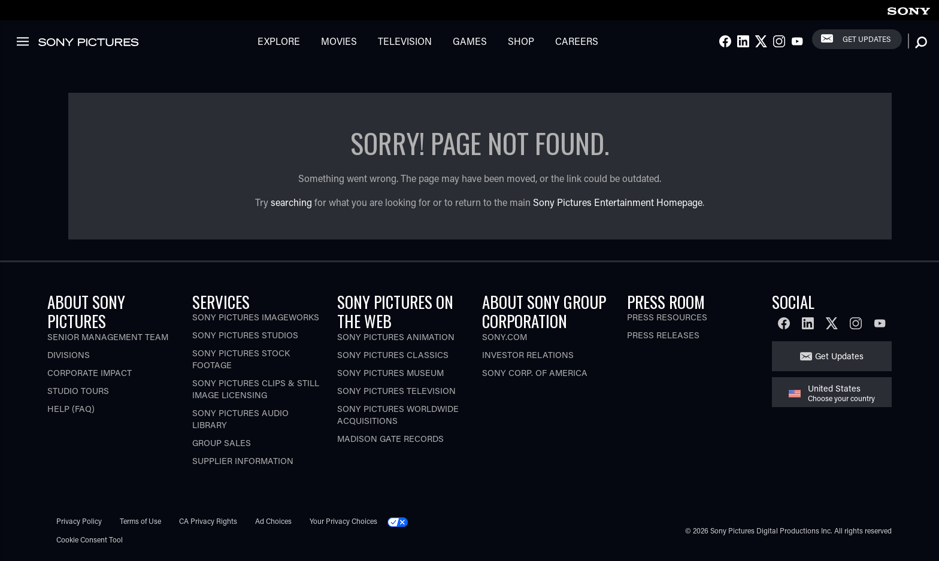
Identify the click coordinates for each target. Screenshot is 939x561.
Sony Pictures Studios (245, 335)
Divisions (68, 354)
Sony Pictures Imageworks (255, 317)
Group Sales (221, 442)
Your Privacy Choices (343, 521)
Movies (339, 41)
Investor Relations (528, 354)
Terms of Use (140, 521)
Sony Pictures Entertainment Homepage (617, 202)
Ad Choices (273, 521)
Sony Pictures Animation (396, 336)
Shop (521, 41)
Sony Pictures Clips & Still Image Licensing (255, 389)
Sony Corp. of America (534, 372)
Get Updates (866, 39)
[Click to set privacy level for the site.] (402, 521)
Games (470, 41)
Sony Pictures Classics (393, 354)
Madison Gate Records (390, 438)
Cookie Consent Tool (89, 539)
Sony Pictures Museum (390, 372)
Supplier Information (242, 460)
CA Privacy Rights (208, 521)
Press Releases (663, 335)
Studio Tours (78, 390)
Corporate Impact (89, 372)
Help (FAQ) (71, 408)
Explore (279, 41)
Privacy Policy (79, 521)
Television (405, 41)
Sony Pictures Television (396, 390)
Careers (576, 41)
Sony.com (504, 336)
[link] (908, 9)
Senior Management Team (107, 336)
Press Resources (667, 317)
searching (291, 202)
